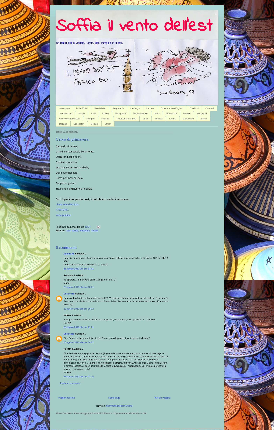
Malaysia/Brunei (140, 113)
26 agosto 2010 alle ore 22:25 (79, 376)
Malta (157, 113)
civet (68, 230)
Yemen (108, 124)
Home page (64, 108)
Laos (93, 113)
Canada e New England (172, 108)
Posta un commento (70, 383)
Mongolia (90, 119)
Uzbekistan (79, 124)
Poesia (94, 230)
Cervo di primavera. (72, 139)
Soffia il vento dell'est (134, 26)
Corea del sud (65, 113)
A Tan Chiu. (62, 209)
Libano (105, 113)
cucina (75, 230)
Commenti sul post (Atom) (119, 405)
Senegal (159, 119)
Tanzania (63, 124)
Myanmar (105, 119)
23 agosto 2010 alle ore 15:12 (79, 308)
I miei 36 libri (82, 108)
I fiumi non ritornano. (67, 204)
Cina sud (209, 108)
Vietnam (94, 124)
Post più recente (66, 397)
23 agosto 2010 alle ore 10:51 (79, 287)
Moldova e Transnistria (69, 119)
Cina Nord (194, 108)
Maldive (186, 113)
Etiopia (81, 113)
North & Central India (126, 119)
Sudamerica (188, 119)
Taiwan (203, 119)
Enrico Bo (69, 293)
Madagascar (121, 113)
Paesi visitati (100, 108)
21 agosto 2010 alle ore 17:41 (79, 268)
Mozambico (171, 113)
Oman (146, 119)
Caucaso (150, 108)
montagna (85, 230)
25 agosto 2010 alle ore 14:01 (79, 342)
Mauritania (202, 113)
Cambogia (135, 108)
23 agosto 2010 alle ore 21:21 (79, 327)
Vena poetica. (63, 215)
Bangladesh (118, 108)
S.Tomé (172, 119)
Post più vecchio (162, 397)
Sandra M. (69, 253)
